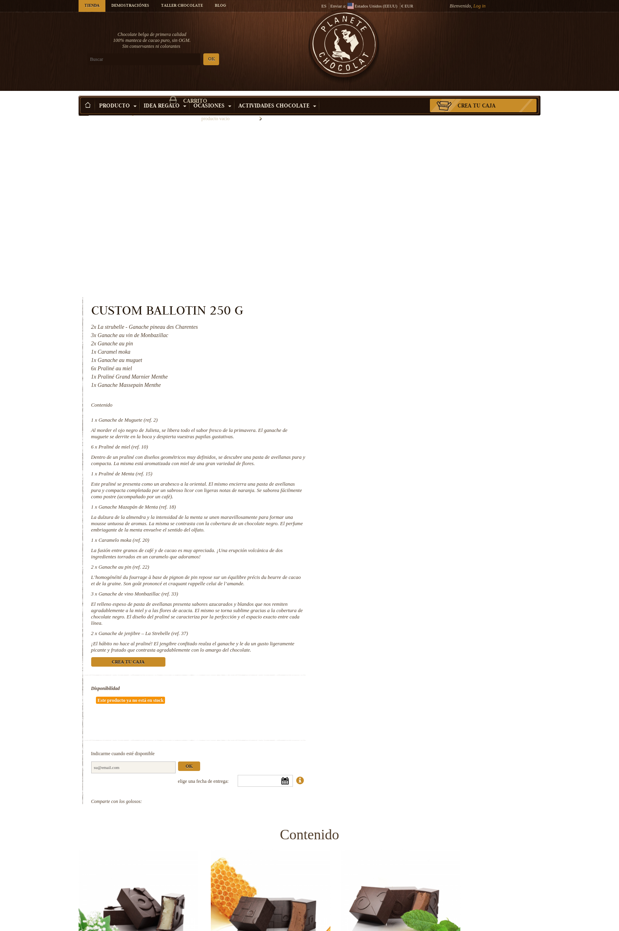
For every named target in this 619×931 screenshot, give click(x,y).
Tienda (91, 5)
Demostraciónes (130, 5)
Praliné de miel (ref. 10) (389, 264)
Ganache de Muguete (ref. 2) (394, 237)
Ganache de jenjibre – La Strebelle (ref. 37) (409, 463)
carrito (483, 37)
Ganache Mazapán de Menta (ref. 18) (403, 331)
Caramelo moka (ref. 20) (389, 364)
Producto (118, 94)
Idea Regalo (165, 94)
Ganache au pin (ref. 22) (389, 391)
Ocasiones (212, 94)
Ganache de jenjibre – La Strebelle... (487, 923)
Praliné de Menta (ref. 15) (391, 297)
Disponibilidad (371, 525)
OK (171, 59)
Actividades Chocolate (277, 94)
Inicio (84, 108)
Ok (454, 579)
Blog (220, 5)
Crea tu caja (476, 94)
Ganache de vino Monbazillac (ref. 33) (404, 424)
